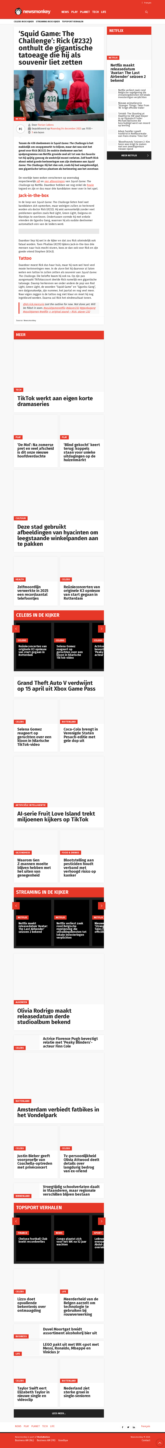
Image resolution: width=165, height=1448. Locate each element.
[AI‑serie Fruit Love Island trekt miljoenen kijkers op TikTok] (59, 781)
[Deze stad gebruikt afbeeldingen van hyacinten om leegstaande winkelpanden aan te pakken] (59, 495)
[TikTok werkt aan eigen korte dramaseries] (59, 366)
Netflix (20, 118)
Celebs (66, 579)
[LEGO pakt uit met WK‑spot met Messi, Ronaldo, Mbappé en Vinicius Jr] (27, 1348)
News (65, 12)
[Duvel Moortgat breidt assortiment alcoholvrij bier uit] (27, 1331)
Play (74, 12)
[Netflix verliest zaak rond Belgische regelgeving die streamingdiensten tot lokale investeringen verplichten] (71, 910)
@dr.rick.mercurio (33, 304)
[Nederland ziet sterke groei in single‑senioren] (82, 1370)
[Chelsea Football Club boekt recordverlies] (33, 1225)
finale (90, 185)
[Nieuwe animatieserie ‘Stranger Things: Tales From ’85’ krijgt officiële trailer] (112, 103)
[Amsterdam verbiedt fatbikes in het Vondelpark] (59, 1077)
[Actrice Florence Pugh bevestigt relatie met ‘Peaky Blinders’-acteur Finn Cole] (27, 1042)
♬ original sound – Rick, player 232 (69, 311)
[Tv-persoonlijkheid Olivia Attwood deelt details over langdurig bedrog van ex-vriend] (82, 1138)
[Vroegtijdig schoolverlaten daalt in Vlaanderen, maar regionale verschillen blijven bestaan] (27, 1190)
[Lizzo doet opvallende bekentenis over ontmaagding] (36, 1281)
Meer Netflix (135, 156)
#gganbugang (87, 308)
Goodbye (63, 1440)
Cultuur (21, 518)
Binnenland (23, 1196)
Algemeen (21, 1002)
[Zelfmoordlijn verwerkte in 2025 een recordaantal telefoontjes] (36, 569)
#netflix (43, 311)
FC (20, 129)
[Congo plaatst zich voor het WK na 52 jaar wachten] (71, 1225)
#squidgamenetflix (54, 308)
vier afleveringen (54, 181)
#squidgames (31, 311)
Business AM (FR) (46, 1440)
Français (147, 3)
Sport (98, 1232)
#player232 (72, 308)
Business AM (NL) (24, 1440)
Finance (22, 1232)
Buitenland (69, 721)
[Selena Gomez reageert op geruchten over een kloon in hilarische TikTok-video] (36, 711)
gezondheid (23, 852)
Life (103, 12)
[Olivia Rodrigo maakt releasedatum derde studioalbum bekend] (59, 979)
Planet (85, 12)
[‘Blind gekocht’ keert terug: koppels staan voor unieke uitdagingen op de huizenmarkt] (82, 427)
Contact (146, 1440)
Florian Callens (46, 124)
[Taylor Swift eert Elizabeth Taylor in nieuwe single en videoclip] (36, 1370)
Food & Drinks (70, 852)
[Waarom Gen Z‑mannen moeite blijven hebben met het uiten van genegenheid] (36, 842)
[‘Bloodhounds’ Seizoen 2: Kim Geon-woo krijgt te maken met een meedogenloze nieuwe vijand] (112, 143)
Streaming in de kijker (48, 21)
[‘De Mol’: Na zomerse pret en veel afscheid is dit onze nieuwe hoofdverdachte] (36, 427)
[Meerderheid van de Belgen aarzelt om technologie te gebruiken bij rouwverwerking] (82, 1281)
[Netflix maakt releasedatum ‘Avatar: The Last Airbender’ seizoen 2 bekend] (33, 910)
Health (20, 579)
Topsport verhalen (72, 21)
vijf (38, 181)
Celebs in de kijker (24, 21)
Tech (95, 12)
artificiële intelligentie (31, 805)
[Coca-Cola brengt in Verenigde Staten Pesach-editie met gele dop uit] (82, 711)
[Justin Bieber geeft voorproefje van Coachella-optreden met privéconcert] (36, 1138)
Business (21, 1336)
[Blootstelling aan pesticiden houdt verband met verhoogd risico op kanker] (82, 842)
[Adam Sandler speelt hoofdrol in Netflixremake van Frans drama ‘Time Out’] (112, 131)
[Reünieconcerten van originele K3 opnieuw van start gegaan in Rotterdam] (82, 569)
